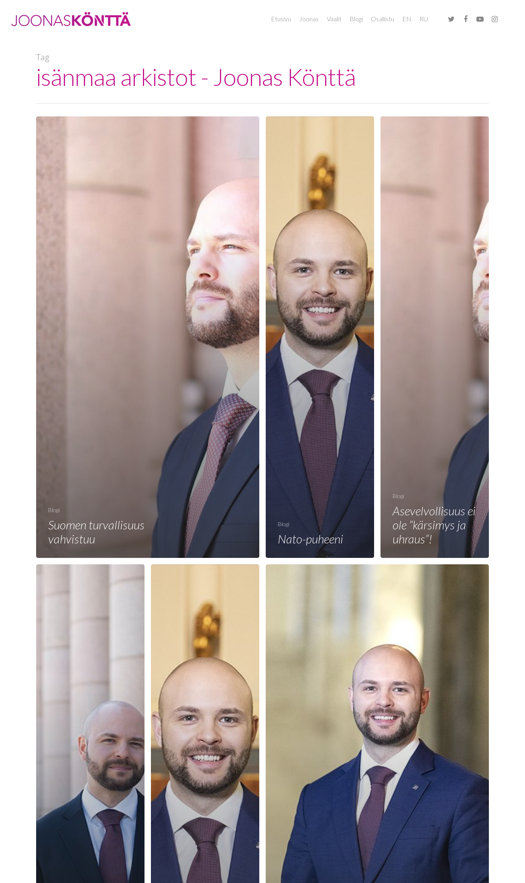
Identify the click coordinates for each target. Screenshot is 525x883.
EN (406, 18)
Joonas (309, 18)
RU (423, 18)
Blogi (356, 18)
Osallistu (382, 18)
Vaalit (334, 18)
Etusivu (281, 18)
